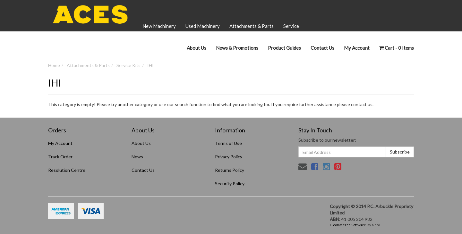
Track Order (60, 156)
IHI (150, 65)
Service (291, 26)
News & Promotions (237, 48)
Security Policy (229, 183)
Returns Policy (229, 170)
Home (54, 65)
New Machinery (159, 26)
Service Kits (128, 65)
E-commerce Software (348, 225)
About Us (196, 48)
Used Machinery (202, 26)
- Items (396, 48)
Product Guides (284, 48)
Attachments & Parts (251, 26)
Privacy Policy (228, 156)
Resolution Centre (66, 170)
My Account (60, 143)
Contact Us (322, 48)
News (137, 156)
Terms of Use (228, 143)
